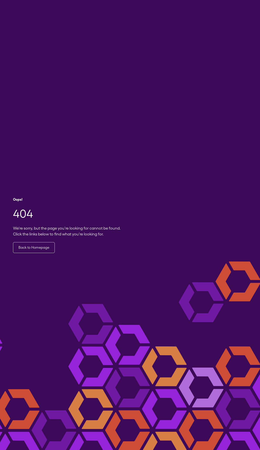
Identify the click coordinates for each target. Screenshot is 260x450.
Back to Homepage (33, 247)
